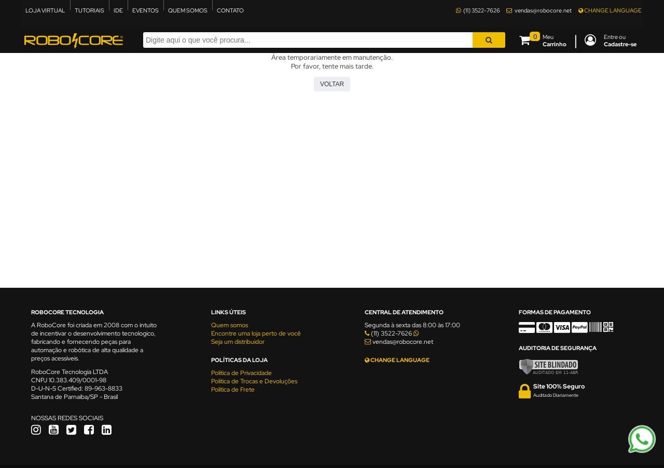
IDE (118, 10)
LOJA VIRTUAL (45, 10)
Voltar (332, 84)
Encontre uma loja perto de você (256, 333)
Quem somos (229, 325)
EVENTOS (145, 10)
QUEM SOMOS (188, 10)
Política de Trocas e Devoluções (254, 381)
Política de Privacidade (241, 373)
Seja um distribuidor (238, 342)
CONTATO (230, 10)
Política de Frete (233, 389)
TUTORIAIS (89, 10)
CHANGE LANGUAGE (610, 10)
